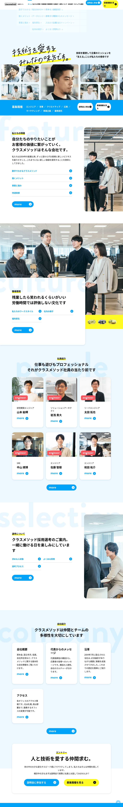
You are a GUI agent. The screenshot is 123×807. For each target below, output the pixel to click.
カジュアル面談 (78, 4)
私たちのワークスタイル (26, 311)
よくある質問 (57, 559)
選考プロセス (26, 566)
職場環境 (49, 4)
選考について (63, 4)
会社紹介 (70, 4)
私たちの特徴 (36, 4)
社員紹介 (56, 4)
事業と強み (42, 185)
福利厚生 (26, 318)
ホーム (30, 4)
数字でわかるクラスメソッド (42, 170)
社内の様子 (58, 311)
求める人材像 (26, 559)
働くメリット (42, 178)
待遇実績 (43, 4)
